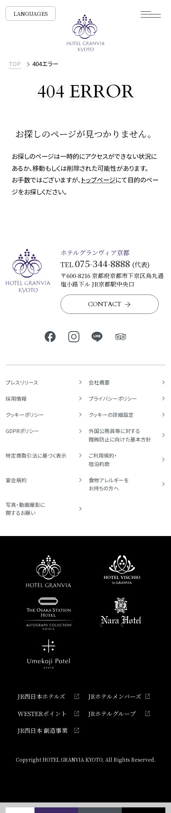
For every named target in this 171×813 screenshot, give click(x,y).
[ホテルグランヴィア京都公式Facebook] (50, 336)
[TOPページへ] (85, 33)
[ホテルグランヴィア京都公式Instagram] (74, 336)
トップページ (98, 179)
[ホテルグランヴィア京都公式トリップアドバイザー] (121, 336)
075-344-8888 (102, 263)
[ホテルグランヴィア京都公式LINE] (97, 336)
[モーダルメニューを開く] (151, 14)
